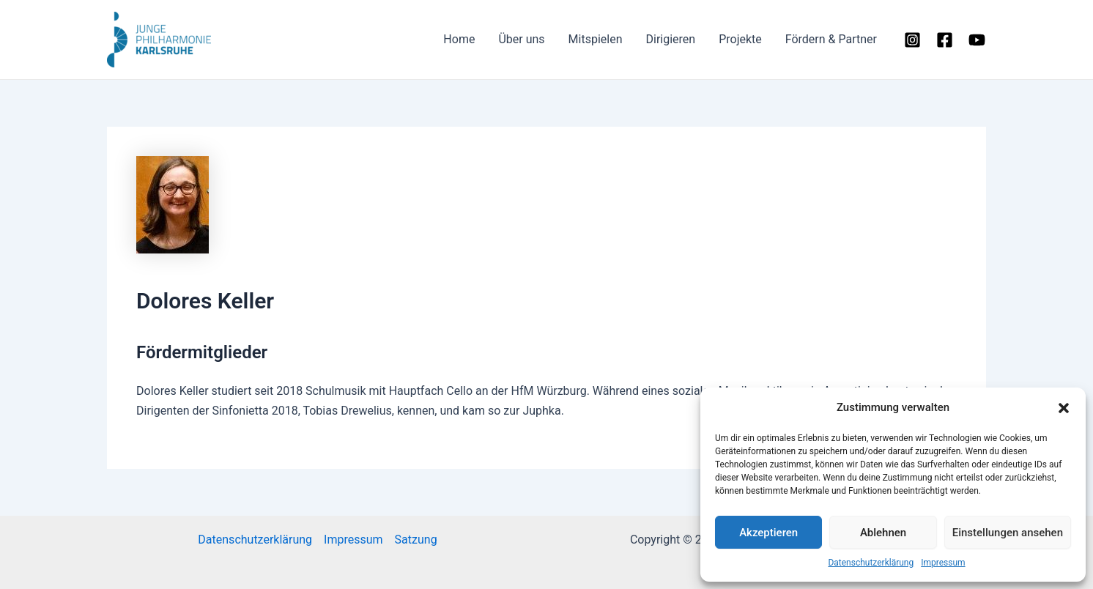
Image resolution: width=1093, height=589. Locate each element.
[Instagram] (912, 40)
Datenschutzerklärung (871, 562)
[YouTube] (977, 40)
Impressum (943, 562)
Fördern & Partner (831, 39)
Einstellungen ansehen (1007, 532)
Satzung (416, 540)
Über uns (521, 39)
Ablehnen (883, 532)
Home (459, 39)
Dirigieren (670, 39)
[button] (1063, 408)
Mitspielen (595, 39)
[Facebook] (944, 40)
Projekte (740, 39)
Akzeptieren (768, 532)
